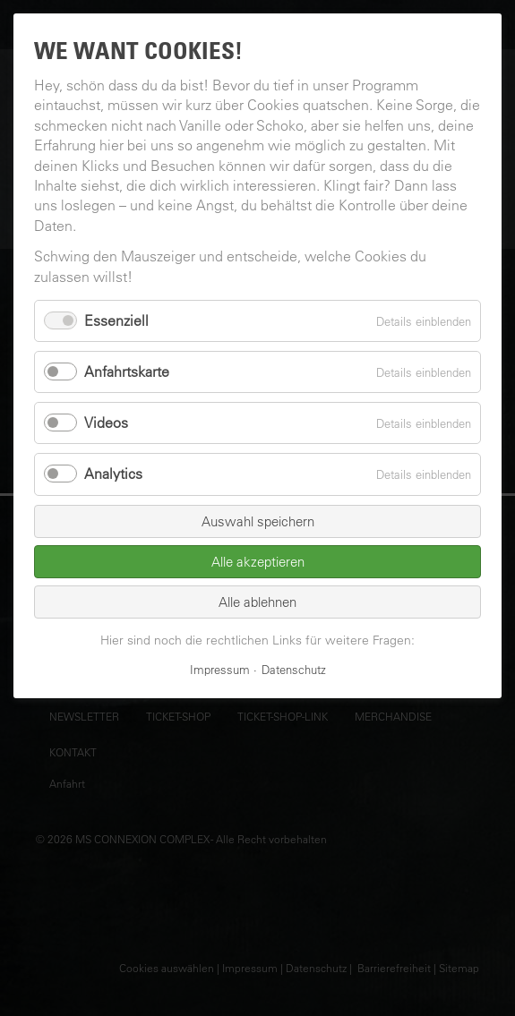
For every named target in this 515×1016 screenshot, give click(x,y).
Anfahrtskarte (126, 371)
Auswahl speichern (258, 521)
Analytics (113, 473)
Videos (106, 422)
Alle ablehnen (257, 601)
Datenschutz (294, 669)
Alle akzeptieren (258, 561)
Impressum (220, 669)
